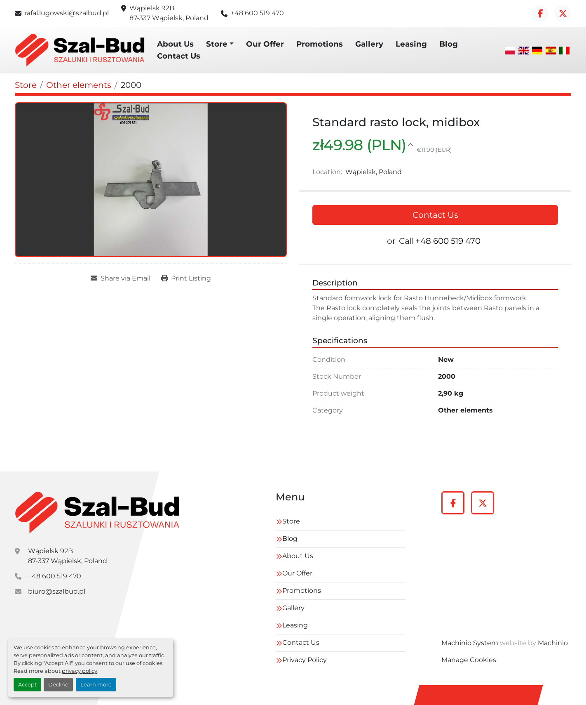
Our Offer (265, 44)
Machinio (553, 643)
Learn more (96, 684)
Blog (448, 44)
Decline (58, 684)
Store (216, 44)
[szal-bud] (97, 512)
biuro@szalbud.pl (56, 591)
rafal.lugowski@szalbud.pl (67, 13)
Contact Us (178, 56)
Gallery (369, 44)
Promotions (319, 44)
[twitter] (563, 13)
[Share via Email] (120, 278)
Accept (27, 684)
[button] (220, 44)
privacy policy (79, 671)
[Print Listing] (186, 278)
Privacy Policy (304, 660)
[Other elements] (78, 85)
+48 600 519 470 (257, 13)
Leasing (411, 44)
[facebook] (540, 13)
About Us (175, 44)
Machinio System (469, 643)
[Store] (26, 85)
